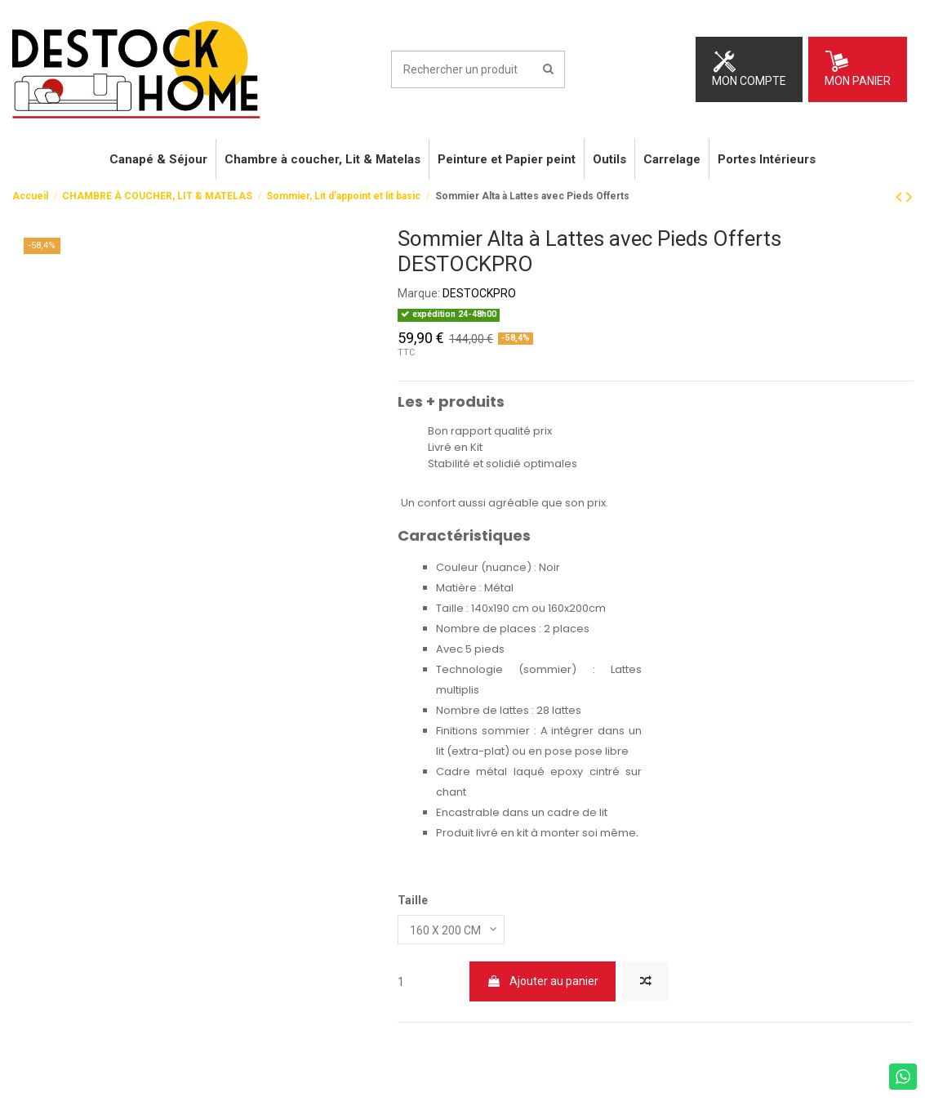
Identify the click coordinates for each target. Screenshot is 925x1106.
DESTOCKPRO (479, 293)
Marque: (419, 293)
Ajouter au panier (542, 981)
